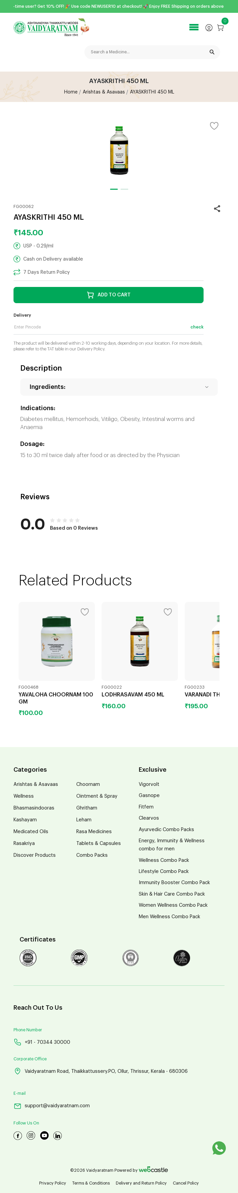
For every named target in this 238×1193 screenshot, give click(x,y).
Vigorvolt (149, 784)
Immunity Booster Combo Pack (174, 882)
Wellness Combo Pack (164, 860)
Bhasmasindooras (34, 808)
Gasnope (149, 795)
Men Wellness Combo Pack (169, 916)
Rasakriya (24, 843)
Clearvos (149, 818)
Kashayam (25, 819)
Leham (83, 819)
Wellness (24, 796)
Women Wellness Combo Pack (173, 905)
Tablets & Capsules (98, 843)
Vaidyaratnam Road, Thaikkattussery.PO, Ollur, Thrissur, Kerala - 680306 (101, 1071)
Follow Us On (26, 1123)
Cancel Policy (186, 1183)
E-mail (20, 1093)
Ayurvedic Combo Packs (166, 829)
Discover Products (35, 855)
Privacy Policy (52, 1183)
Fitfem (146, 807)
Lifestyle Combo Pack (164, 871)
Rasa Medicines (94, 831)
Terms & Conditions (91, 1183)
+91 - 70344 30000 (42, 1042)
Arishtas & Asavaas (36, 784)
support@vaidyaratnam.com (52, 1106)
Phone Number (28, 1030)
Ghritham (86, 808)
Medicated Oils (31, 831)
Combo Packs (92, 855)
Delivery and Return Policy (141, 1183)
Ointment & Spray (96, 796)
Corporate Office (30, 1059)
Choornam (88, 784)
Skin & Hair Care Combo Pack (172, 894)
